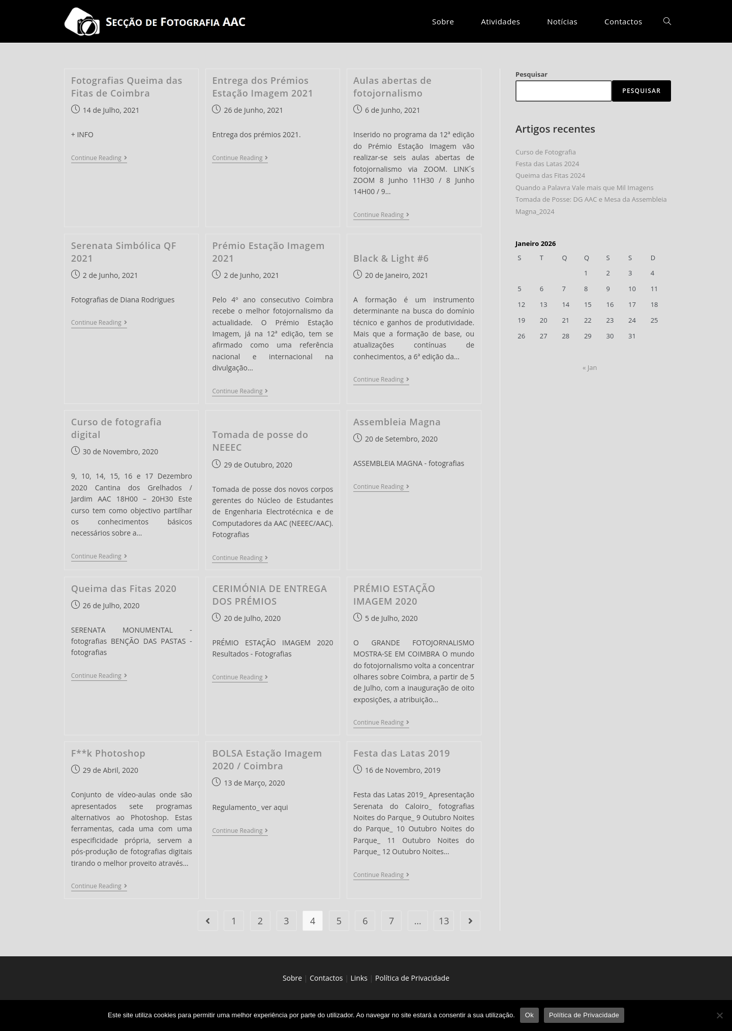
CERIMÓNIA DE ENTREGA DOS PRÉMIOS (269, 594)
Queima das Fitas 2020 (124, 588)
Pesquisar (531, 74)
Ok (529, 1015)
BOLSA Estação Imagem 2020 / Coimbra (267, 759)
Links (359, 978)
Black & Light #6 (391, 258)
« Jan (590, 367)
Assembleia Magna (397, 422)
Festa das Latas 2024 (547, 163)
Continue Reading (99, 158)
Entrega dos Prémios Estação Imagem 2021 (262, 86)
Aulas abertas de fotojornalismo (392, 86)
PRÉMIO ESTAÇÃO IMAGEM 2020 (394, 594)
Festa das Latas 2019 (401, 753)
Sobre (292, 978)
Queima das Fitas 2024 (550, 175)
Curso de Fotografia (545, 152)
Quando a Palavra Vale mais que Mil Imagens (584, 187)
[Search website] (667, 21)
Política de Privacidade (412, 978)
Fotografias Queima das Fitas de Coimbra (126, 86)
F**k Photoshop (108, 753)
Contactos (326, 978)
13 (444, 921)
